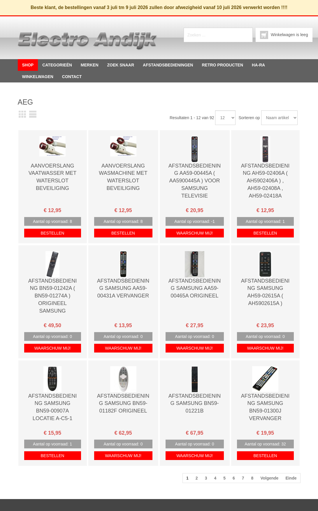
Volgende (269, 478)
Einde (290, 478)
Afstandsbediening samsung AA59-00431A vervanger (123, 288)
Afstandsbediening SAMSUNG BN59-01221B (194, 403)
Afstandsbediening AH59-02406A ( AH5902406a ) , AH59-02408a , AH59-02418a (265, 181)
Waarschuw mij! (194, 233)
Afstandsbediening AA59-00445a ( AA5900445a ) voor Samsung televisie (194, 181)
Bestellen (52, 233)
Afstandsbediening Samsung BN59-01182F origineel (123, 403)
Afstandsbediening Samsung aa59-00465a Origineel (194, 288)
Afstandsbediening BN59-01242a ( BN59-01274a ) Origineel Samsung (52, 296)
